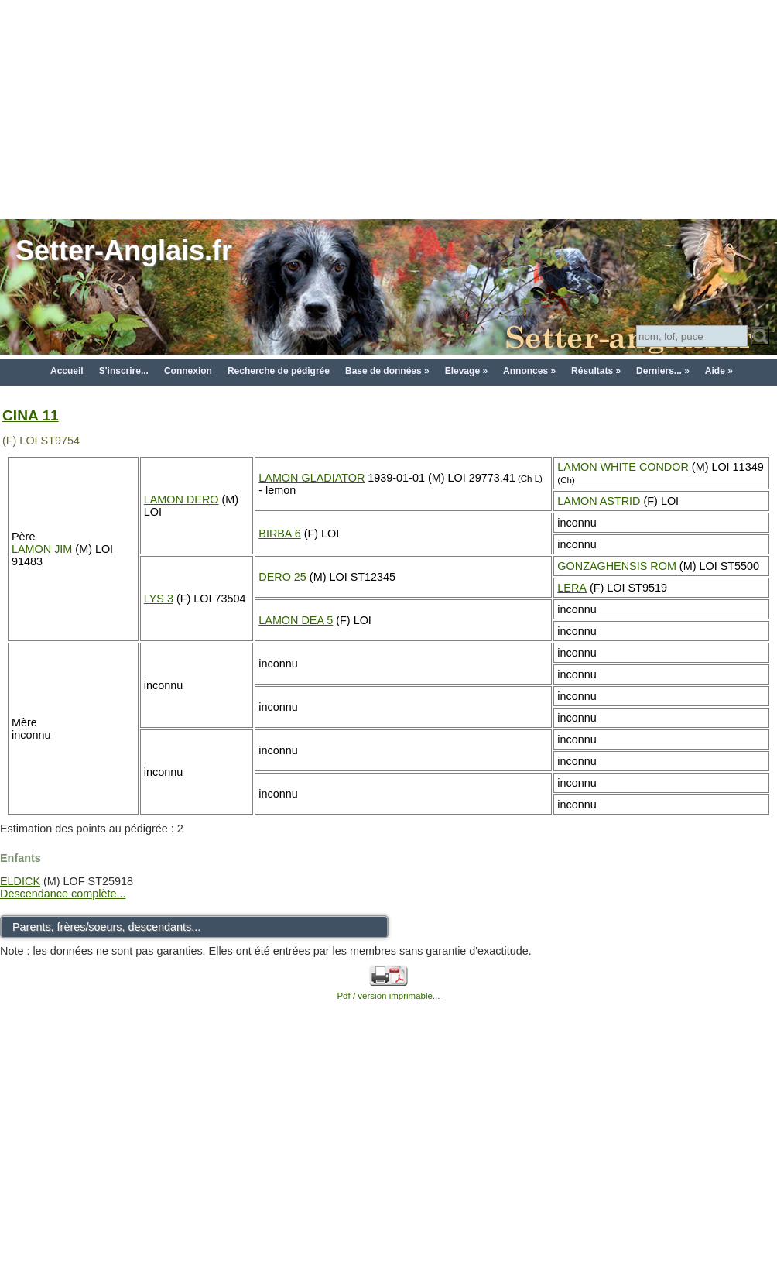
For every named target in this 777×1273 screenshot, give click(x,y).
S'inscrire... (124, 370)
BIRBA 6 (279, 533)
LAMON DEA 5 (295, 620)
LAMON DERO (181, 499)
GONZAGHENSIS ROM (616, 566)
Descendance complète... (62, 893)
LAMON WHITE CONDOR (623, 467)
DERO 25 (282, 577)
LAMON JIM (42, 549)
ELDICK (20, 881)
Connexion (188, 370)
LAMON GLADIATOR (311, 478)
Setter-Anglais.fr (123, 250)
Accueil (67, 370)
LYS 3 (158, 598)
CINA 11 (30, 415)
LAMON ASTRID (598, 501)
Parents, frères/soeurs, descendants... (106, 927)
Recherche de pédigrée (279, 370)
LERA (572, 588)
